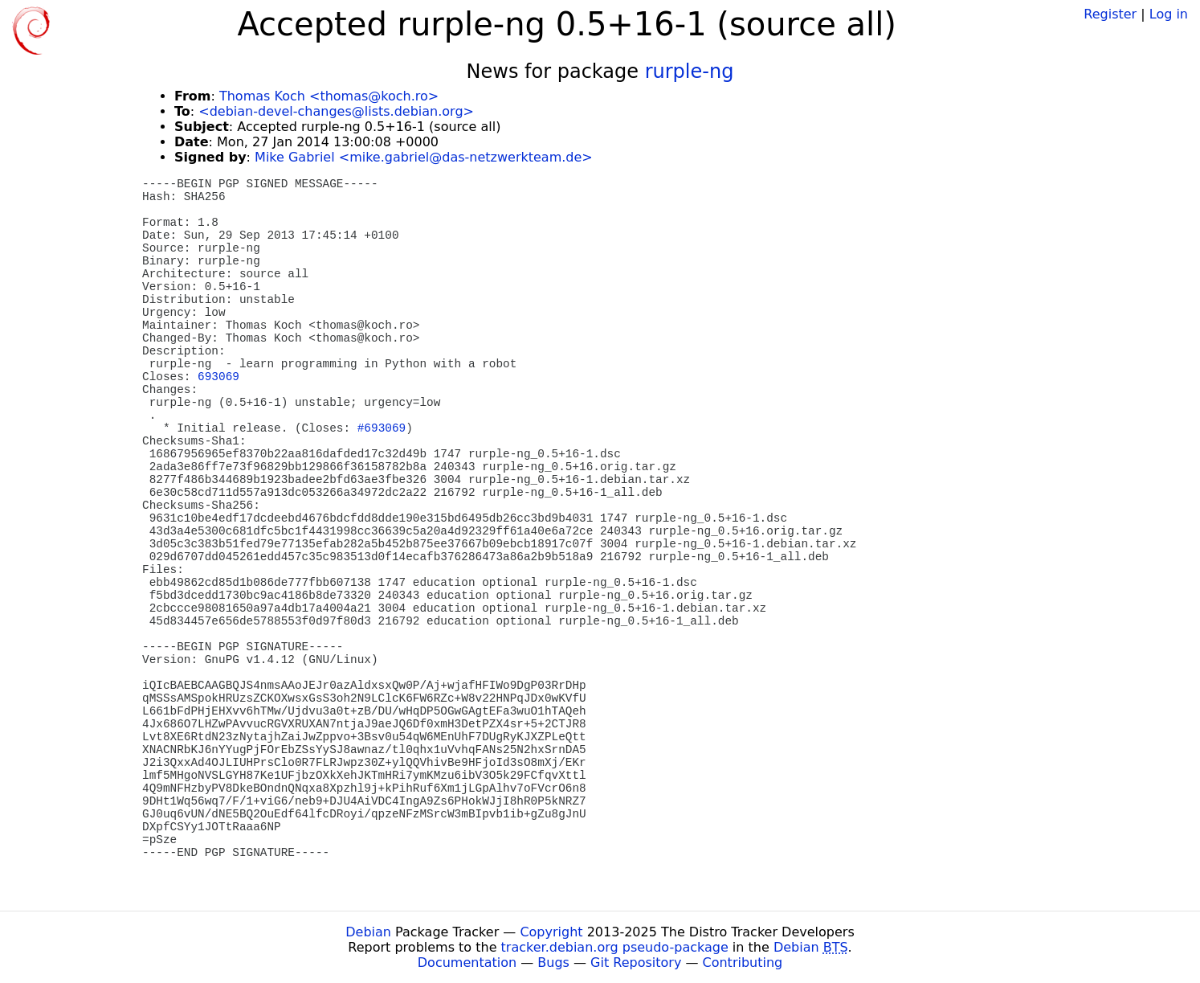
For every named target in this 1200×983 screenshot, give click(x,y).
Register (1110, 14)
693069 (218, 377)
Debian (368, 932)
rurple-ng (689, 71)
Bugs (553, 962)
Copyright (551, 932)
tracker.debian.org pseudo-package (615, 947)
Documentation (467, 962)
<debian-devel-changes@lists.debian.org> (336, 111)
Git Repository (635, 962)
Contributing (743, 962)
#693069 (381, 428)
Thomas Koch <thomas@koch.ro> (329, 96)
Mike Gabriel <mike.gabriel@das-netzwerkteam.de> (424, 157)
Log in (1168, 14)
